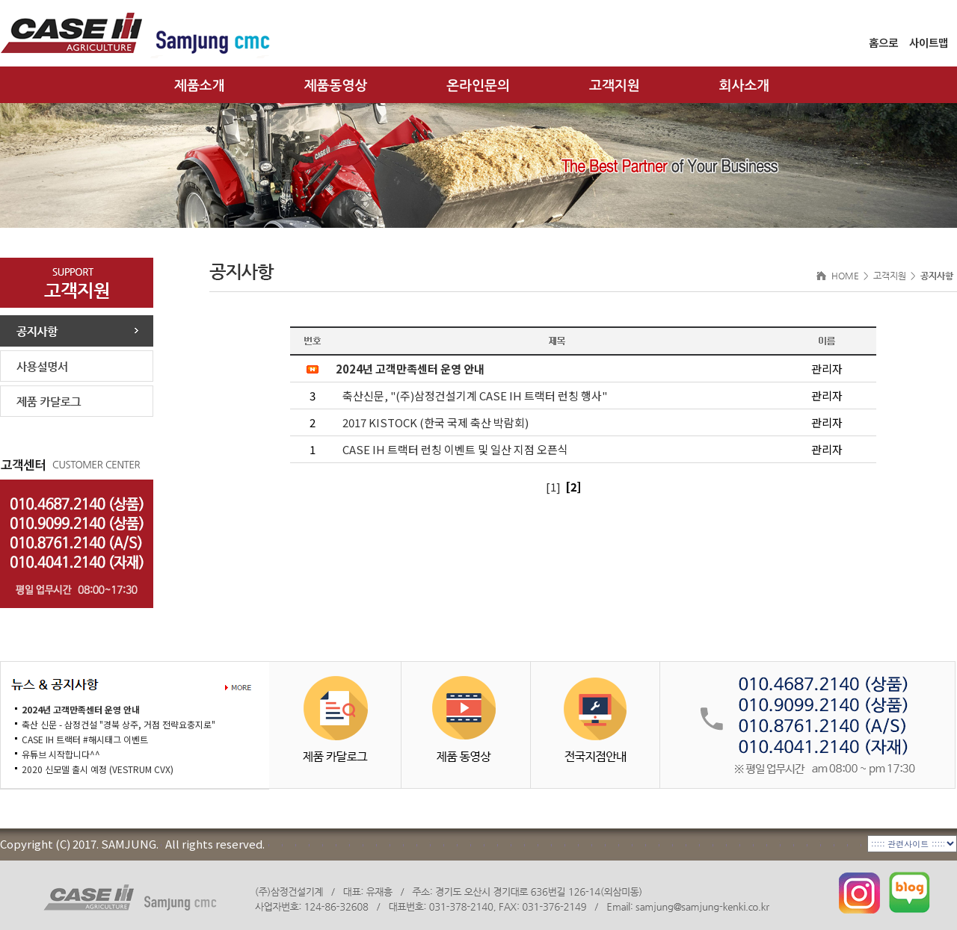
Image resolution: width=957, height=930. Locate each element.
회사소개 (744, 86)
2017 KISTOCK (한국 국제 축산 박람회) (435, 422)
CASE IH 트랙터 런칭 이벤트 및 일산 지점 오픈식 (455, 449)
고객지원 (614, 86)
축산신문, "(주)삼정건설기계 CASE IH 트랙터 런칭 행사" (474, 395)
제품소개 (199, 86)
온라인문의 (478, 86)
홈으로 (883, 42)
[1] (553, 487)
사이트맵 (928, 42)
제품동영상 (336, 86)
